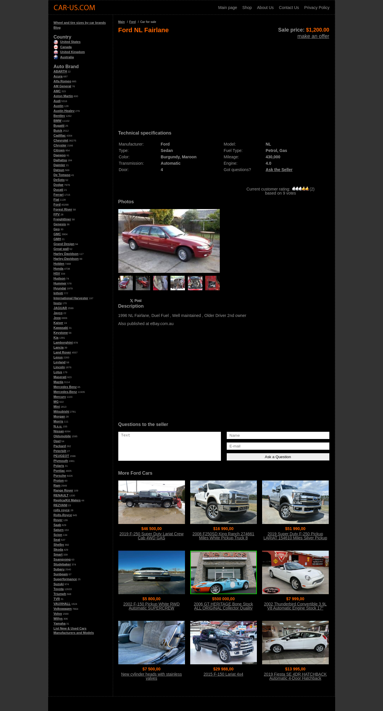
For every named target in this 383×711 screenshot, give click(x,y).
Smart (58, 554)
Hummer (60, 283)
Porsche (60, 475)
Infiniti (58, 293)
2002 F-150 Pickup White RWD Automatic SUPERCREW (151, 606)
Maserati (60, 377)
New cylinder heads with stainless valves (151, 676)
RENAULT (61, 495)
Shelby (59, 544)
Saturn (59, 530)
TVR (57, 599)
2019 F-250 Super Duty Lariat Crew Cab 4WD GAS (151, 536)
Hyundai (60, 288)
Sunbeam (61, 574)
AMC (57, 91)
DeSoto (59, 180)
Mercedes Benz (65, 387)
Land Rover (62, 352)
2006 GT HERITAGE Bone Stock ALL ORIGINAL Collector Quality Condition (223, 608)
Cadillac (60, 135)
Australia (64, 57)
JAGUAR (60, 308)
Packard (60, 446)
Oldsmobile (62, 436)
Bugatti (59, 125)
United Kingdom (69, 52)
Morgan (59, 416)
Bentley (59, 115)
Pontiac (59, 470)
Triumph (60, 594)
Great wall (61, 249)
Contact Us (289, 7)
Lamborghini (63, 342)
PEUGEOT (61, 456)
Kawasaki (61, 327)
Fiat (56, 199)
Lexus (58, 357)
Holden (59, 263)
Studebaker (62, 564)
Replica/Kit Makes (67, 500)
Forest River (63, 209)
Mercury (60, 396)
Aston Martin (63, 96)
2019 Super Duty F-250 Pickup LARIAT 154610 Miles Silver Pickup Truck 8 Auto (295, 538)
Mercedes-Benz (65, 391)
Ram (57, 485)
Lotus (58, 372)
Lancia (59, 347)
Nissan (59, 431)
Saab (57, 525)
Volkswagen (63, 608)
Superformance (65, 579)
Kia (56, 337)
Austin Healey (64, 111)
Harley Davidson (66, 253)
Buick (58, 130)
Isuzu (58, 303)
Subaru (59, 569)
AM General (62, 86)
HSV (57, 273)
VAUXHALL (62, 603)
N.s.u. (58, 426)
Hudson (60, 278)
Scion (58, 534)
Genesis (60, 224)
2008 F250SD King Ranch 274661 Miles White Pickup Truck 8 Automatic (223, 538)
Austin (58, 106)
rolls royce (62, 510)
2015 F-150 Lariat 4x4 (223, 674)
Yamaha (60, 623)
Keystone (61, 332)
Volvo (58, 613)
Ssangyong (62, 559)
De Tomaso (62, 175)
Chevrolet (61, 140)
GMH (57, 239)
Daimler (59, 165)
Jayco (58, 313)
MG (56, 401)
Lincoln (59, 367)
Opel (57, 441)
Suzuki (59, 584)
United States (67, 41)
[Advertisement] (223, 80)
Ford (57, 204)
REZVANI (60, 505)
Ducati (58, 189)
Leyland (60, 362)
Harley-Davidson (66, 258)
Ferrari (59, 194)
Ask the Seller (279, 169)
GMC (57, 234)
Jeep (57, 318)
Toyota (59, 589)
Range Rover (63, 490)
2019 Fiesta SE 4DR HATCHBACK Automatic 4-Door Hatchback (295, 676)
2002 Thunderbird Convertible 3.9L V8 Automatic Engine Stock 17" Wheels (295, 608)
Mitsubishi (61, 411)
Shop (247, 7)
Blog (57, 27)
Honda (58, 268)
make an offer (313, 36)
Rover (58, 520)
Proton (59, 480)
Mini (57, 406)
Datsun (59, 170)
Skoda (58, 549)
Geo (57, 229)
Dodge (58, 184)
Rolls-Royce (63, 515)
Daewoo (60, 155)
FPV (57, 214)
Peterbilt (60, 451)
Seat (57, 539)
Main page (227, 7)
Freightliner (62, 219)
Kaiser (58, 322)
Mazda (58, 382)
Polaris (59, 465)
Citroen (59, 150)
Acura (58, 76)
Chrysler (60, 145)
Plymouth (61, 460)
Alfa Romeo (62, 81)
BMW (58, 120)
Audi (57, 101)
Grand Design (64, 244)
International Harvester (71, 298)
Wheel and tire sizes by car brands (80, 22)
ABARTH (60, 71)
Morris (58, 421)
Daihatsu (60, 160)
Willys (58, 618)
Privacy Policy (316, 7)
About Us (265, 7)
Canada (63, 47)
